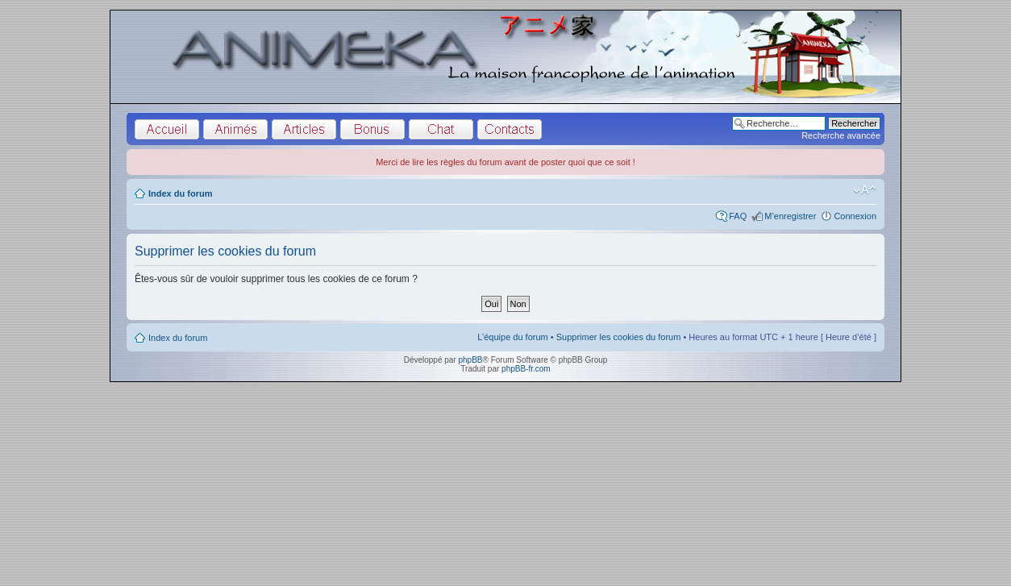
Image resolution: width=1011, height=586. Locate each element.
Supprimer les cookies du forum (618, 337)
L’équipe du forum (512, 337)
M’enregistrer (790, 216)
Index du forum (180, 193)
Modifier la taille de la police (864, 190)
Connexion (855, 216)
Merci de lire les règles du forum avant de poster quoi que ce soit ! (505, 162)
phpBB (470, 359)
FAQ (738, 216)
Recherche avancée (840, 135)
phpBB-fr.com (526, 368)
